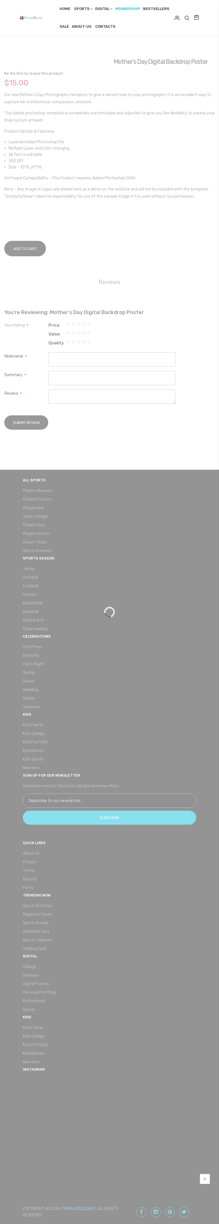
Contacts (105, 26)
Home (65, 9)
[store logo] (32, 18)
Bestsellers (156, 9)
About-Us (82, 26)
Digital (102, 9)
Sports (82, 9)
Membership (127, 9)
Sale (64, 26)
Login (177, 17)
